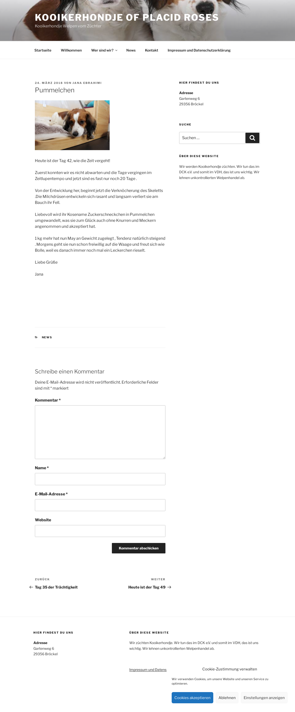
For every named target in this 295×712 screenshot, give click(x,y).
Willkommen (71, 50)
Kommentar (48, 400)
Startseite (42, 50)
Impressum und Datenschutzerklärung (199, 50)
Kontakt (151, 50)
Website (43, 520)
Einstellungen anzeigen (264, 698)
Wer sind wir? (104, 50)
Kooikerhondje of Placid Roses (127, 17)
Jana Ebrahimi (87, 83)
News (131, 50)
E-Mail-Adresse (51, 494)
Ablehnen (227, 698)
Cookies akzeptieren (192, 698)
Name (42, 468)
